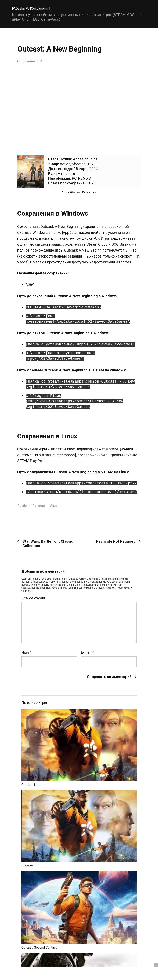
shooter (42, 505)
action (25, 505)
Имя (26, 652)
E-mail (87, 652)
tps (58, 505)
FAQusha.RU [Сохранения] (33, 8)
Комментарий (33, 598)
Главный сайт (135, 949)
